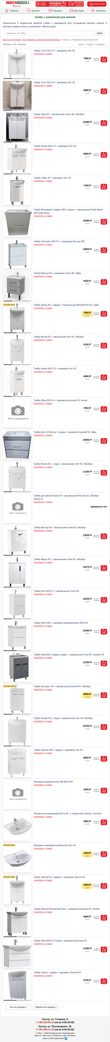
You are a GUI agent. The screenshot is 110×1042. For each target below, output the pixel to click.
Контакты (98, 10)
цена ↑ (82, 44)
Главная (11, 10)
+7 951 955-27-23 (45, 1029)
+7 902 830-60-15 (45, 1022)
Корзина (55, 10)
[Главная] (18, 3)
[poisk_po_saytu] (49, 33)
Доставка (76, 10)
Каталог (33, 10)
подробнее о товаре (43, 54)
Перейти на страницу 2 (46, 1007)
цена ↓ (91, 44)
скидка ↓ (101, 44)
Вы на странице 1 (18, 1007)
